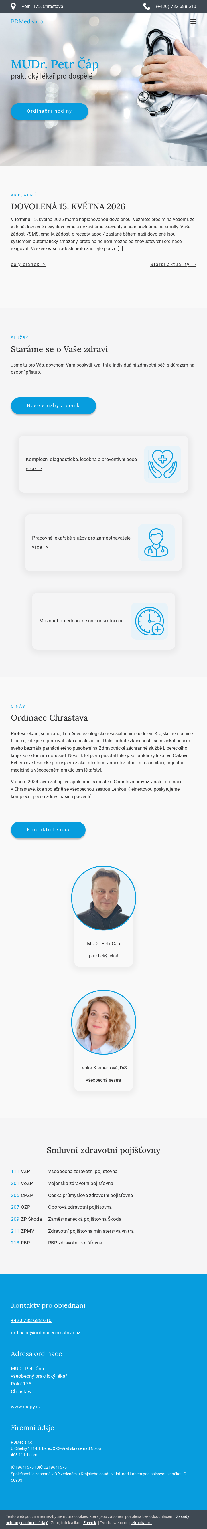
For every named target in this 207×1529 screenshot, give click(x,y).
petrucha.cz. (140, 1522)
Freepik (89, 1522)
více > (34, 468)
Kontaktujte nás (48, 829)
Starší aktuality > (173, 264)
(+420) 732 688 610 (176, 6)
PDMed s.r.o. (27, 21)
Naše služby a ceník (53, 405)
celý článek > (28, 264)
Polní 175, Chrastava (42, 6)
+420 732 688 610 (31, 1320)
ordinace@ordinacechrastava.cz (45, 1332)
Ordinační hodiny (49, 111)
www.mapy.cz (26, 1406)
